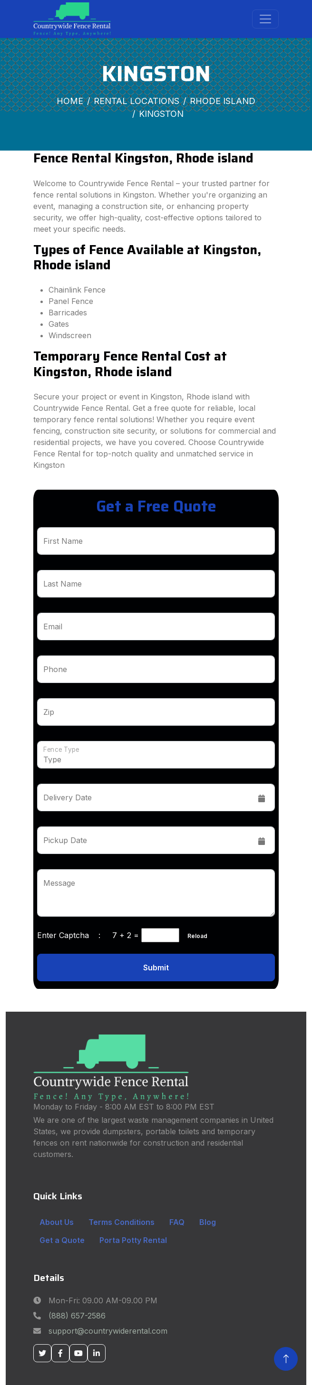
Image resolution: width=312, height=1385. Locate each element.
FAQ (177, 1222)
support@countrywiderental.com (108, 1331)
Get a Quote (62, 1240)
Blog (207, 1222)
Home (70, 101)
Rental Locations (136, 101)
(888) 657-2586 (77, 1315)
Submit (156, 967)
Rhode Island (222, 101)
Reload (194, 935)
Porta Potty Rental (133, 1240)
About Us (56, 1222)
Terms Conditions (121, 1222)
